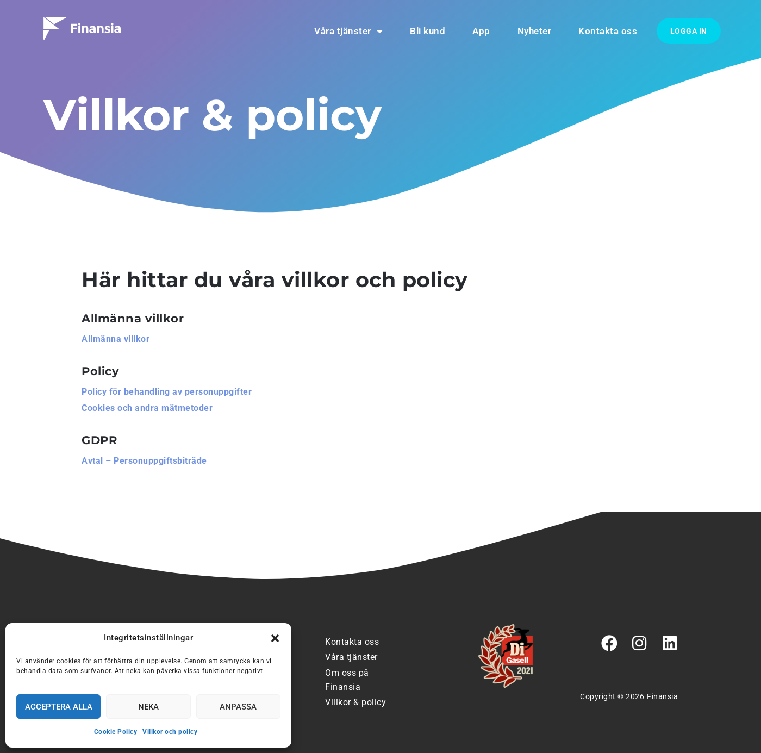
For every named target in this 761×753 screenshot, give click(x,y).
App (481, 31)
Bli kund (427, 31)
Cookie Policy (116, 732)
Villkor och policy (169, 732)
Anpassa (238, 707)
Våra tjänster (348, 31)
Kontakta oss (607, 31)
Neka (148, 707)
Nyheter (534, 31)
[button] (275, 638)
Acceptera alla (58, 707)
